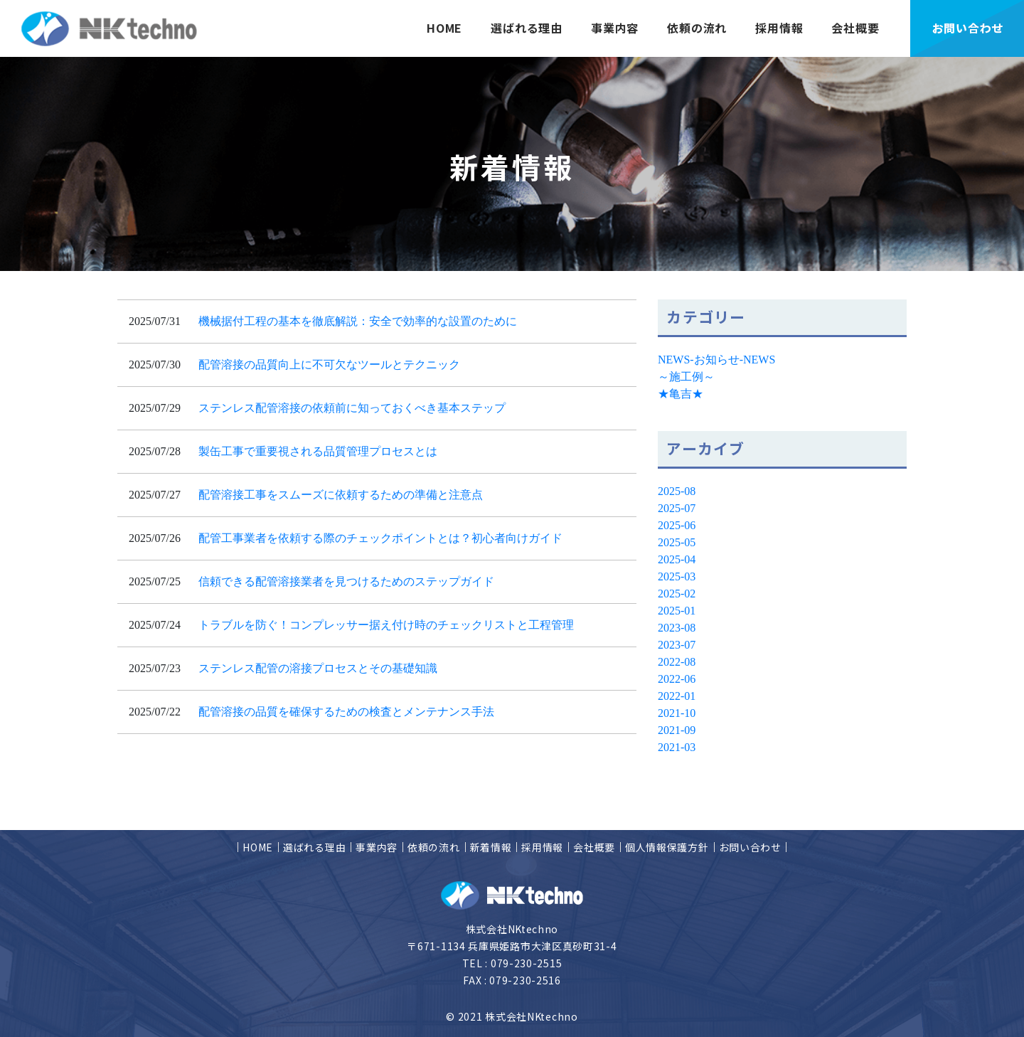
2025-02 (676, 593)
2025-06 (676, 525)
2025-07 (676, 508)
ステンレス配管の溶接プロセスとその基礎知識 (317, 668)
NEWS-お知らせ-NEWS (716, 359)
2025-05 (676, 542)
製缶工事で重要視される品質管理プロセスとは (317, 451)
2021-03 (676, 747)
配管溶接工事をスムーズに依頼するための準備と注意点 (340, 495)
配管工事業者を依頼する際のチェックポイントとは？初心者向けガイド (380, 538)
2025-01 (676, 611)
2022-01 (676, 696)
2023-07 (676, 645)
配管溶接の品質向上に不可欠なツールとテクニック (329, 364)
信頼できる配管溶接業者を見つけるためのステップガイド (346, 581)
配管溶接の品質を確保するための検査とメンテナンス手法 (346, 712)
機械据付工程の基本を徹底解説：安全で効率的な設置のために (357, 321)
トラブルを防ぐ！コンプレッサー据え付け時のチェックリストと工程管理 (386, 625)
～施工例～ (686, 377)
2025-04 (676, 559)
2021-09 (676, 730)
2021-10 (676, 713)
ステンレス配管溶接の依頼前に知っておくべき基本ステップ (352, 408)
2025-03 (676, 576)
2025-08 (676, 491)
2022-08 (676, 662)
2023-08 (676, 628)
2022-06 (676, 679)
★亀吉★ (680, 394)
